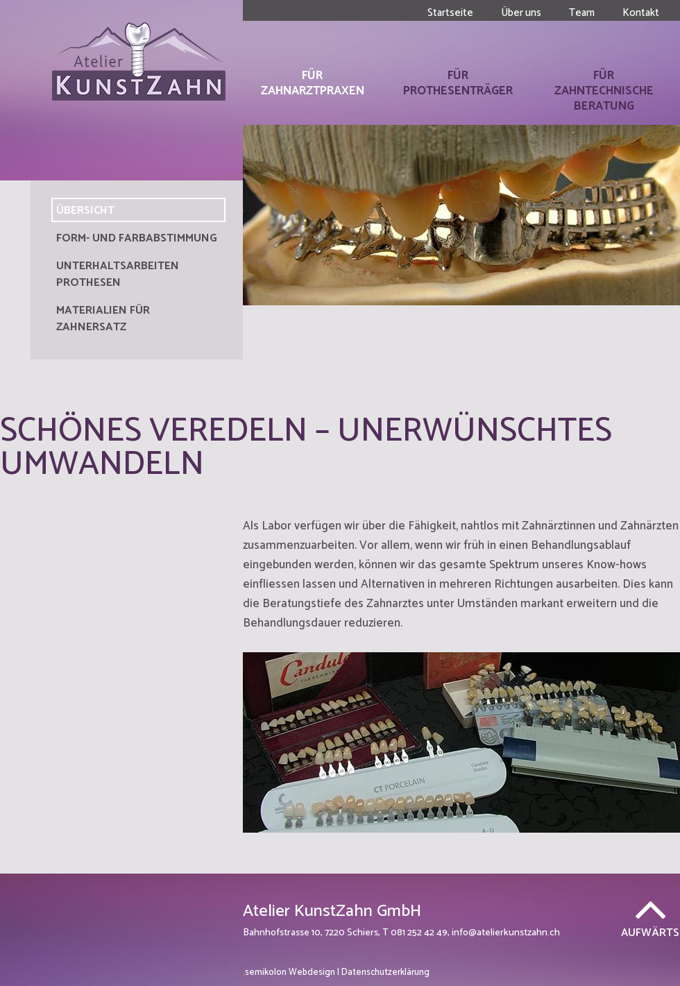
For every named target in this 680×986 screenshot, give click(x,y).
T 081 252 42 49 (415, 933)
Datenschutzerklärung (385, 972)
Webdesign (289, 972)
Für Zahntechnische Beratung (604, 91)
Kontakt (640, 13)
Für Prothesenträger (458, 83)
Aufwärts (650, 932)
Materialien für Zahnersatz (103, 319)
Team (582, 13)
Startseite (450, 13)
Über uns (521, 13)
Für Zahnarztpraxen (312, 83)
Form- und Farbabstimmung (136, 238)
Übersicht (85, 210)
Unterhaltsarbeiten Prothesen (117, 274)
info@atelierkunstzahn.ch (506, 933)
